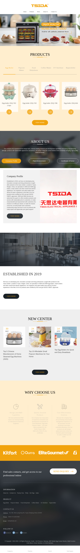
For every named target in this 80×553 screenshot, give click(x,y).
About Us (45, 11)
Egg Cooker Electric (61, 541)
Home (24, 11)
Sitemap (45, 541)
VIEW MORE (40, 122)
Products (32, 11)
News (38, 11)
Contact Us (54, 11)
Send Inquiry (63, 471)
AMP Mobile (52, 541)
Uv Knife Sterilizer (48, 543)
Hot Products (39, 541)
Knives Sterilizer (38, 543)
